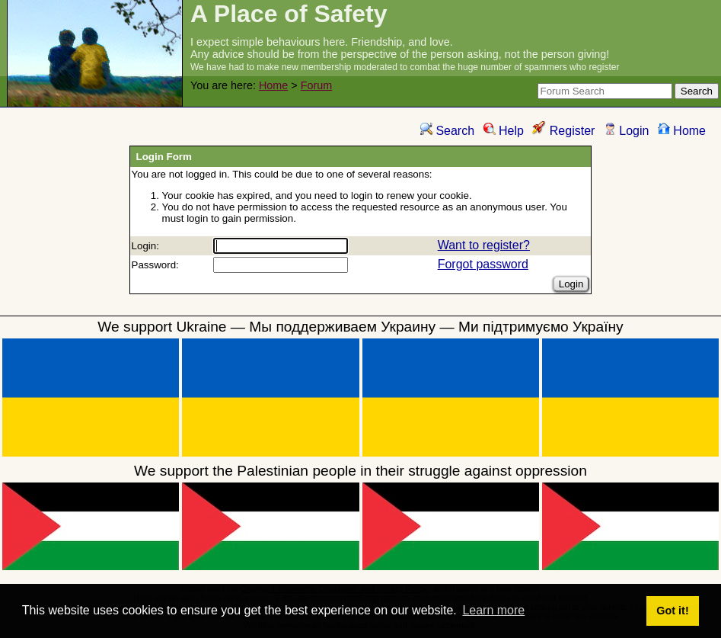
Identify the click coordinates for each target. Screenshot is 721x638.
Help (503, 130)
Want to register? (484, 245)
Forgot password (483, 264)
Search (447, 130)
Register (563, 130)
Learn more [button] (493, 610)
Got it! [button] (672, 610)
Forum (317, 85)
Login (626, 130)
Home (273, 85)
